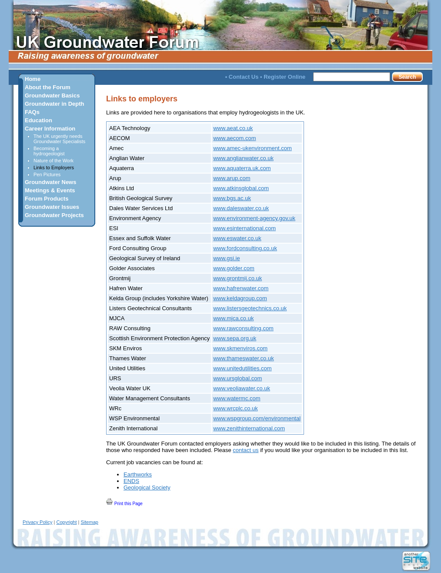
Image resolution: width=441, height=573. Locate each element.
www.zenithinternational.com (249, 428)
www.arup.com (231, 178)
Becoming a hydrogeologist (49, 151)
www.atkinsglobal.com (241, 188)
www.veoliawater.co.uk (241, 388)
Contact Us (244, 77)
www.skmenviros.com (240, 348)
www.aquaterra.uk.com (242, 168)
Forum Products (46, 198)
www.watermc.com (236, 398)
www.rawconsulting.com (243, 328)
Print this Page (124, 502)
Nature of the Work (53, 160)
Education (38, 120)
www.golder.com (233, 268)
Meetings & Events (50, 190)
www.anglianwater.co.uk (243, 158)
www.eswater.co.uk (237, 238)
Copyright (66, 522)
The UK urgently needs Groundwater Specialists (59, 139)
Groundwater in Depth (54, 104)
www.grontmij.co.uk (237, 278)
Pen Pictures (46, 174)
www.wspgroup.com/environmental (257, 418)
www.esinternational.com (244, 228)
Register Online (284, 77)
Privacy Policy (37, 522)
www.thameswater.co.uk (243, 358)
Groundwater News (50, 182)
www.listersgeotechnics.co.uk (250, 308)
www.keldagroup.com (240, 298)
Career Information (50, 128)
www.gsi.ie (226, 258)
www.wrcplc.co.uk (235, 408)
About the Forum (47, 87)
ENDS (131, 481)
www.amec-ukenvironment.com (252, 148)
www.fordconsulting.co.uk (245, 248)
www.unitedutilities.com (242, 368)
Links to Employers (53, 167)
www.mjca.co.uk (233, 318)
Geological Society (147, 487)
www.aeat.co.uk (233, 128)
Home (32, 79)
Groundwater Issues (52, 207)
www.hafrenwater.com (240, 288)
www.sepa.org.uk (234, 338)
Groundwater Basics (52, 95)
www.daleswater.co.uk (241, 208)
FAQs (32, 112)
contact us (245, 450)
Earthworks (138, 474)
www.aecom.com (234, 138)
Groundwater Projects (54, 215)
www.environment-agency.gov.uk (254, 218)
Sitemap (89, 522)
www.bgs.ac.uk (232, 198)
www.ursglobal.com (237, 378)
